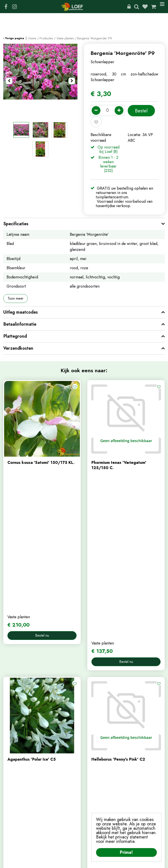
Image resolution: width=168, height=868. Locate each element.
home (92, 739)
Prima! (126, 852)
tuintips (93, 768)
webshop (95, 746)
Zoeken (136, 6)
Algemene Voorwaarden (119, 862)
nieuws (93, 761)
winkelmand (13, 818)
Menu (162, 6)
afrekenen (11, 825)
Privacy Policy (86, 862)
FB (6, 6)
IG (14, 6)
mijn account (13, 803)
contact (93, 754)
